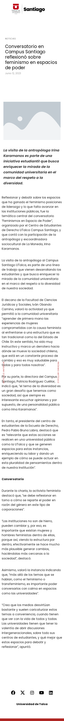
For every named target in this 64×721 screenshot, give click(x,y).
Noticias (10, 38)
